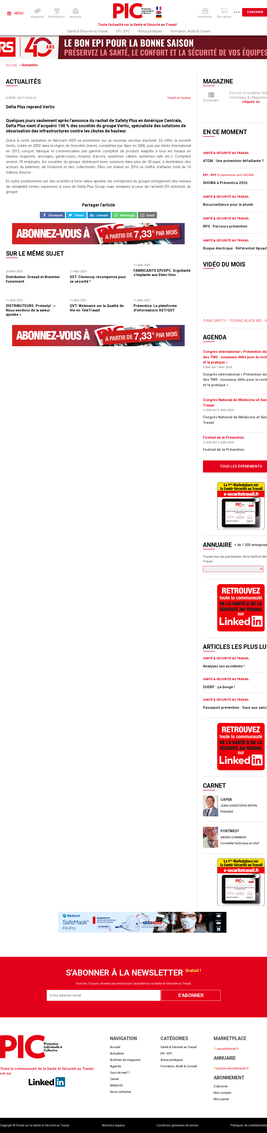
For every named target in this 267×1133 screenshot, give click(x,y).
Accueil (11, 65)
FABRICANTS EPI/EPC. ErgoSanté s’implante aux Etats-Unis (162, 272)
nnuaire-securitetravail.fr (231, 1068)
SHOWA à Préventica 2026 (225, 183)
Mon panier (221, 1099)
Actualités (30, 65)
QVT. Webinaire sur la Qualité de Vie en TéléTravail (97, 308)
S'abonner (221, 1086)
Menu (15, 13)
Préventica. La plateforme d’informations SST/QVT (155, 308)
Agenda (115, 1066)
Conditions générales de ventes (177, 1125)
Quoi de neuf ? (120, 1072)
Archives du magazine (125, 1060)
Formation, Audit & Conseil (190, 31)
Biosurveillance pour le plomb (228, 204)
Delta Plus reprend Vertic (30, 106)
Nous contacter (120, 1092)
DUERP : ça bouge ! (219, 687)
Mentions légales (113, 1125)
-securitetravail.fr (226, 1048)
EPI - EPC (123, 31)
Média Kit (116, 1085)
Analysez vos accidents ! (223, 666)
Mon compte (222, 1092)
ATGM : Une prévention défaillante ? (233, 161)
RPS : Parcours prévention (225, 226)
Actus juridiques (150, 31)
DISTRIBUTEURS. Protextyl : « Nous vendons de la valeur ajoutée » (30, 310)
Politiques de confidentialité (248, 1125)
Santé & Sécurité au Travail (87, 31)
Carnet (114, 1079)
